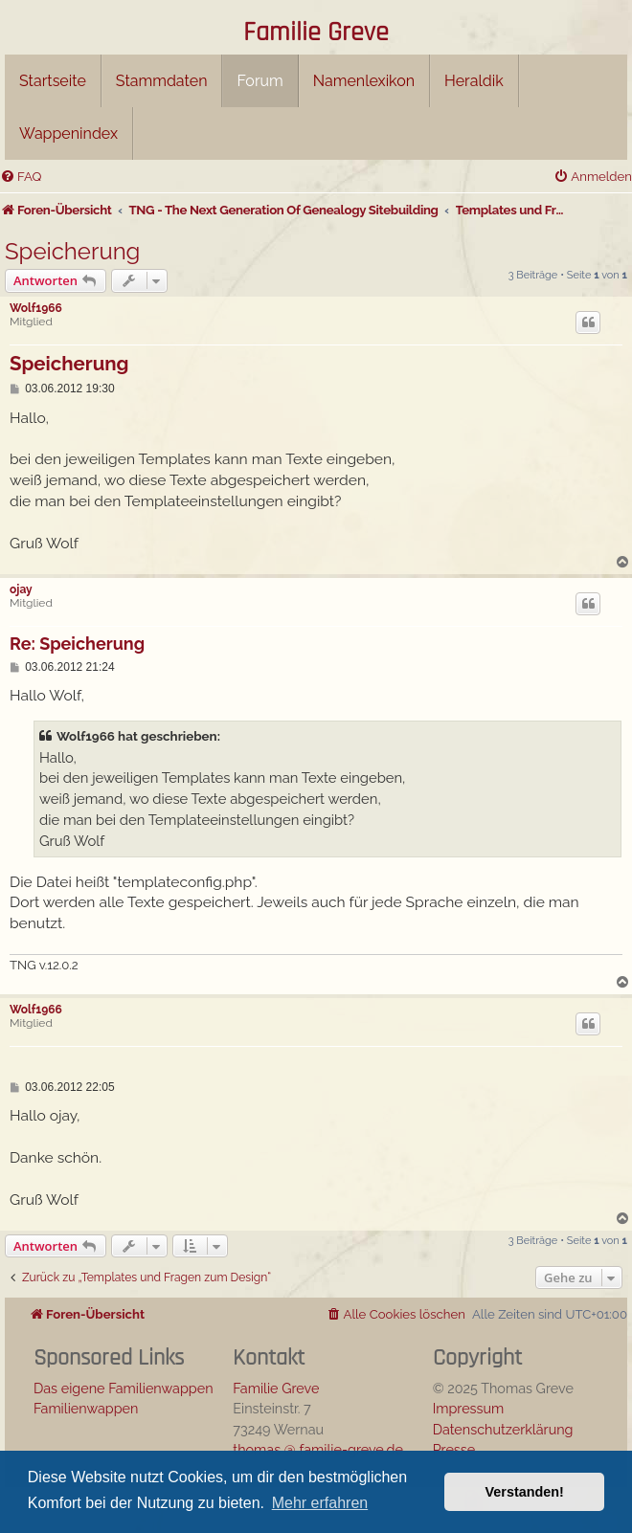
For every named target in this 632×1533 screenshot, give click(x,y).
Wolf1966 (36, 308)
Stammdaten (162, 81)
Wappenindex (68, 133)
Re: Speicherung (77, 643)
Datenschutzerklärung (503, 1429)
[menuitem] (20, 176)
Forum (259, 81)
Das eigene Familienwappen (124, 1388)
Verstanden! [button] (524, 1492)
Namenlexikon (364, 81)
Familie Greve (316, 33)
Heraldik (474, 81)
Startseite (52, 81)
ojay (21, 589)
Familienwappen (86, 1408)
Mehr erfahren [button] (320, 1503)
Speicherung (72, 251)
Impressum (469, 1408)
